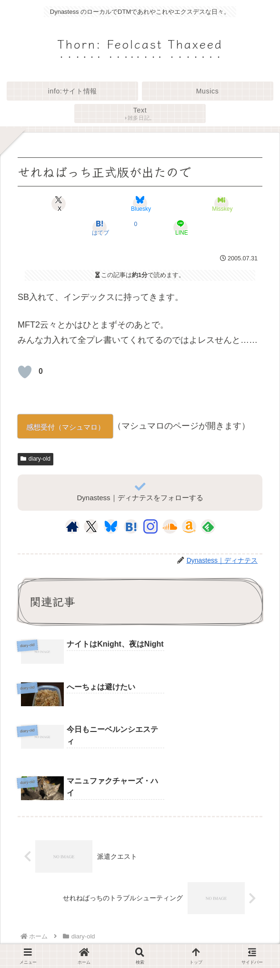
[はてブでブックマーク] (99, 227)
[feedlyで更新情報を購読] (208, 526)
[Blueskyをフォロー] (111, 526)
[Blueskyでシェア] (140, 203)
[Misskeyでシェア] (221, 203)
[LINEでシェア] (180, 227)
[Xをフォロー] (91, 526)
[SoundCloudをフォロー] (170, 526)
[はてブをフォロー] (131, 526)
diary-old (35, 458)
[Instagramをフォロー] (150, 526)
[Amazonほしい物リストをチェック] (189, 526)
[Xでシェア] (59, 203)
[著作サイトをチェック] (72, 526)
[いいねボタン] (25, 372)
